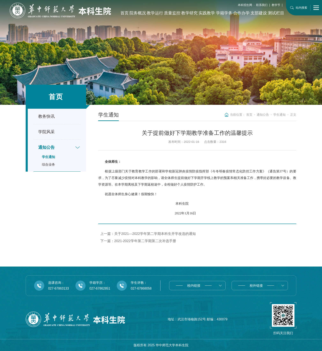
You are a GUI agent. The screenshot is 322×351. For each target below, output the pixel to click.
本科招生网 (245, 5)
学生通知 (48, 157)
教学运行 (155, 13)
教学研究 (189, 13)
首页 (124, 13)
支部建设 (258, 13)
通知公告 (263, 114)
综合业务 (48, 164)
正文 (293, 114)
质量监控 (172, 13)
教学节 (276, 5)
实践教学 (207, 13)
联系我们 (262, 5)
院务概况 (137, 13)
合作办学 (241, 13)
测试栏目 (276, 13)
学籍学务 (224, 13)
